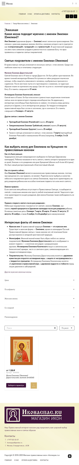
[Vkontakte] (67, 16)
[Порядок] (66, 328)
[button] (7, 3)
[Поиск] (31, 328)
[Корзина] (72, 3)
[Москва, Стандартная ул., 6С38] (6, 445)
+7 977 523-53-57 (13, 440)
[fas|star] (69, 456)
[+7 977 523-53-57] (6, 439)
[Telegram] (75, 16)
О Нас (30, 14)
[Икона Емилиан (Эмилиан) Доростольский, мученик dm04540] (21, 351)
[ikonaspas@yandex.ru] (6, 442)
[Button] (76, 3)
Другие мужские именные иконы (18, 272)
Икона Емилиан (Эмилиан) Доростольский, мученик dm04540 (20, 376)
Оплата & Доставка (42, 14)
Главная (22, 14)
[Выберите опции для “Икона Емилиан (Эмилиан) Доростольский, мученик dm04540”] (16, 385)
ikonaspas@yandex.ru (14, 443)
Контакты (56, 14)
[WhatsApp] (71, 16)
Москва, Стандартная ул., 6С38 (18, 445)
